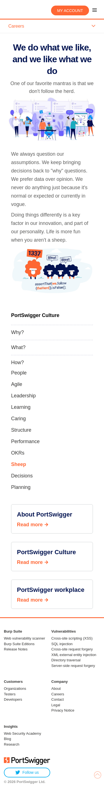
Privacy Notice (62, 710)
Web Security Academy (22, 733)
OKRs (17, 453)
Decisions (22, 476)
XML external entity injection (73, 655)
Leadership (23, 395)
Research (11, 744)
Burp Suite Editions (19, 644)
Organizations (15, 688)
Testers (10, 694)
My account (70, 10)
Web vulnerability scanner (24, 638)
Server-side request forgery (73, 666)
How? (17, 362)
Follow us (27, 772)
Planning (21, 487)
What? (18, 347)
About (56, 688)
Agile (16, 384)
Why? (17, 332)
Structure (21, 430)
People (19, 373)
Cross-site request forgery (72, 649)
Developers (13, 699)
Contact (57, 699)
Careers (57, 694)
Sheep (18, 464)
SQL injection (62, 644)
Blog (7, 739)
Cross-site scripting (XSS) (72, 638)
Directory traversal (65, 660)
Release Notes (15, 649)
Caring (18, 418)
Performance (25, 441)
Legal (55, 705)
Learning (21, 407)
